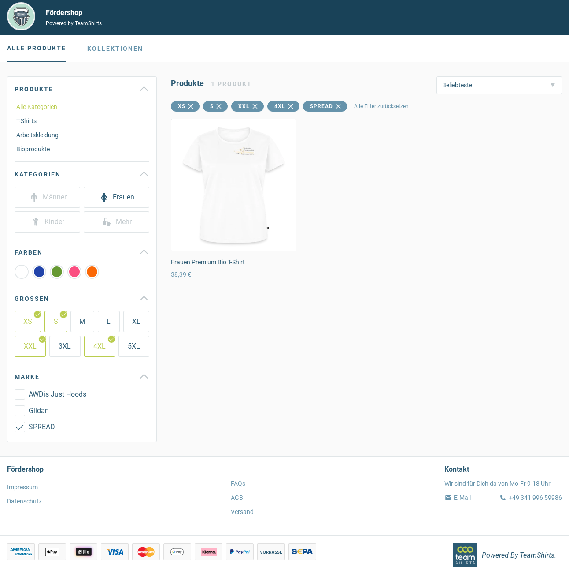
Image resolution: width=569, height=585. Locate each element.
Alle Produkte (36, 48)
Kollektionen (115, 48)
